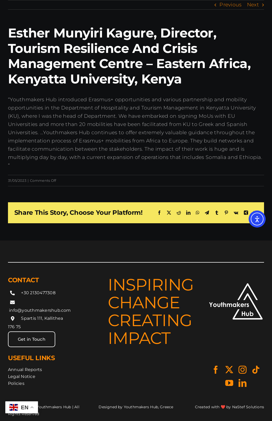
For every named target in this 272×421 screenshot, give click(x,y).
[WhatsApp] (197, 212)
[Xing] (246, 212)
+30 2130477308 (38, 292)
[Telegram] (207, 212)
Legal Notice (21, 376)
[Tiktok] (256, 370)
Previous (230, 5)
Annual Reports (25, 369)
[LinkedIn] (188, 212)
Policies (16, 383)
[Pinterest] (226, 212)
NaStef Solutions (248, 407)
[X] (169, 212)
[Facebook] (159, 212)
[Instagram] (242, 370)
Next (253, 5)
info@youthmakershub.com (40, 310)
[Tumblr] (217, 212)
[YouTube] (229, 383)
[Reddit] (179, 212)
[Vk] (236, 212)
